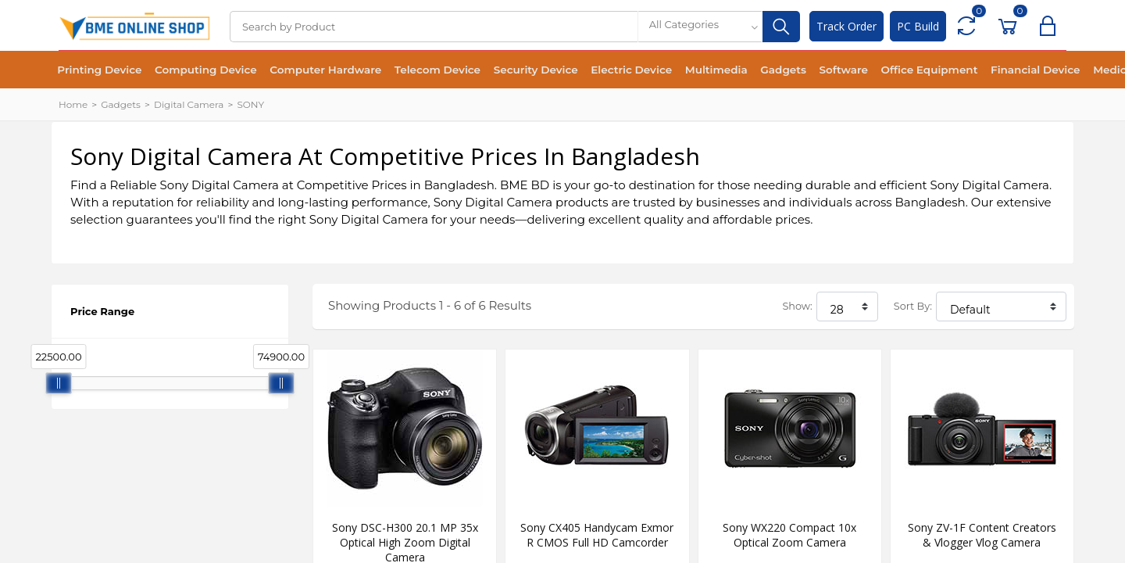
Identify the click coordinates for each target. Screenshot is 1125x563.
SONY (250, 104)
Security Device (518, 70)
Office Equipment (895, 70)
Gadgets (755, 70)
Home (73, 104)
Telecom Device (423, 70)
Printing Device (97, 70)
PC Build (918, 26)
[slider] (58, 383)
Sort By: (913, 306)
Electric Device (610, 70)
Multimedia (691, 70)
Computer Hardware (315, 70)
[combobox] (700, 26)
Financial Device (997, 70)
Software (813, 70)
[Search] (434, 26)
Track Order (846, 26)
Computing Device (200, 70)
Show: (797, 306)
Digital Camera (188, 104)
